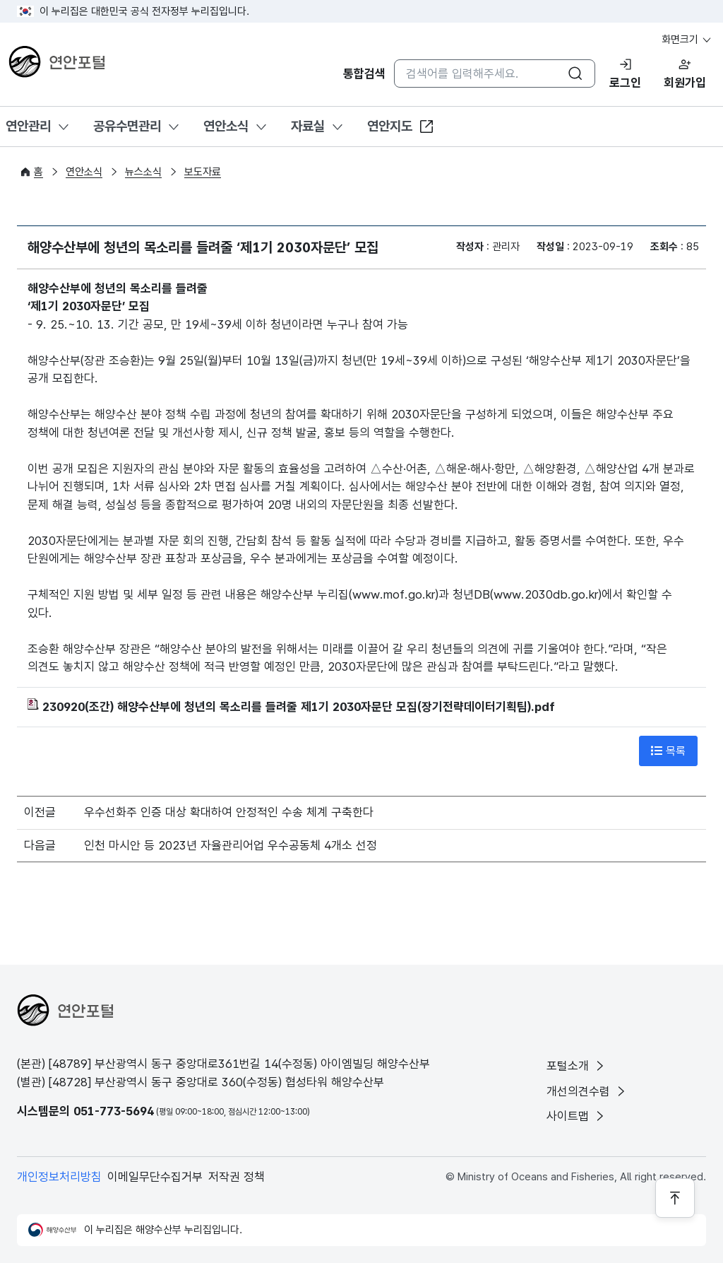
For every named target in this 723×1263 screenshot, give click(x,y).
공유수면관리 (127, 126)
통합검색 (364, 73)
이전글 (40, 812)
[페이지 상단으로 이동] (675, 1198)
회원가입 (685, 83)
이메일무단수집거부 (155, 1177)
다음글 (40, 845)
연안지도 (401, 126)
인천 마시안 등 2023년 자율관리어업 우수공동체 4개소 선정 (230, 845)
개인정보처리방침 (59, 1177)
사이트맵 (576, 1116)
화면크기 (687, 39)
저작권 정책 (236, 1177)
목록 (668, 750)
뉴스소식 (143, 171)
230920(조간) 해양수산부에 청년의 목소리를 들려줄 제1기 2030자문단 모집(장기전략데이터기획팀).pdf (291, 707)
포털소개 (576, 1066)
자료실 (308, 126)
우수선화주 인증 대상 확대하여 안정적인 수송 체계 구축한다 (229, 812)
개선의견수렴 (587, 1091)
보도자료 (202, 171)
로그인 (625, 83)
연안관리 (28, 126)
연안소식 (226, 126)
